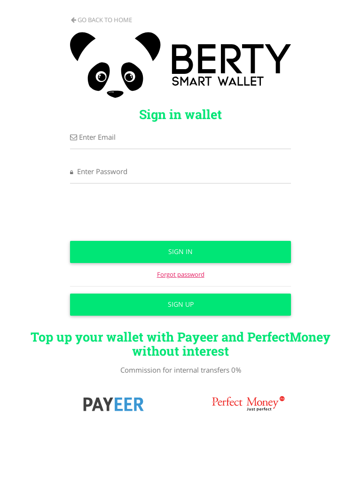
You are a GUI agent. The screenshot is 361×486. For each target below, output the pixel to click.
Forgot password (180, 274)
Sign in (180, 251)
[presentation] (180, 215)
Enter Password (98, 171)
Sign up (181, 304)
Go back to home (101, 20)
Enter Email (93, 137)
